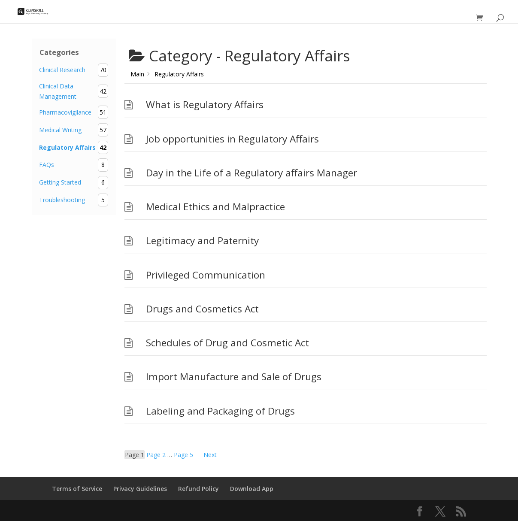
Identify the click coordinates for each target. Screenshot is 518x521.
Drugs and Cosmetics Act (202, 308)
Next (210, 455)
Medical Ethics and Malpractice (215, 206)
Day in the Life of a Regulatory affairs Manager (251, 172)
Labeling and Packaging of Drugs (220, 411)
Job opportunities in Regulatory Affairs (232, 138)
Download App (251, 489)
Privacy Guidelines (140, 489)
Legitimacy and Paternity (202, 240)
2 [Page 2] (156, 455)
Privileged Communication (205, 275)
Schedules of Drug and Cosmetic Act (227, 342)
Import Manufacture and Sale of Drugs (233, 376)
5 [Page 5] (183, 455)
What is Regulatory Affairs (205, 104)
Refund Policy (198, 489)
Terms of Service (77, 489)
